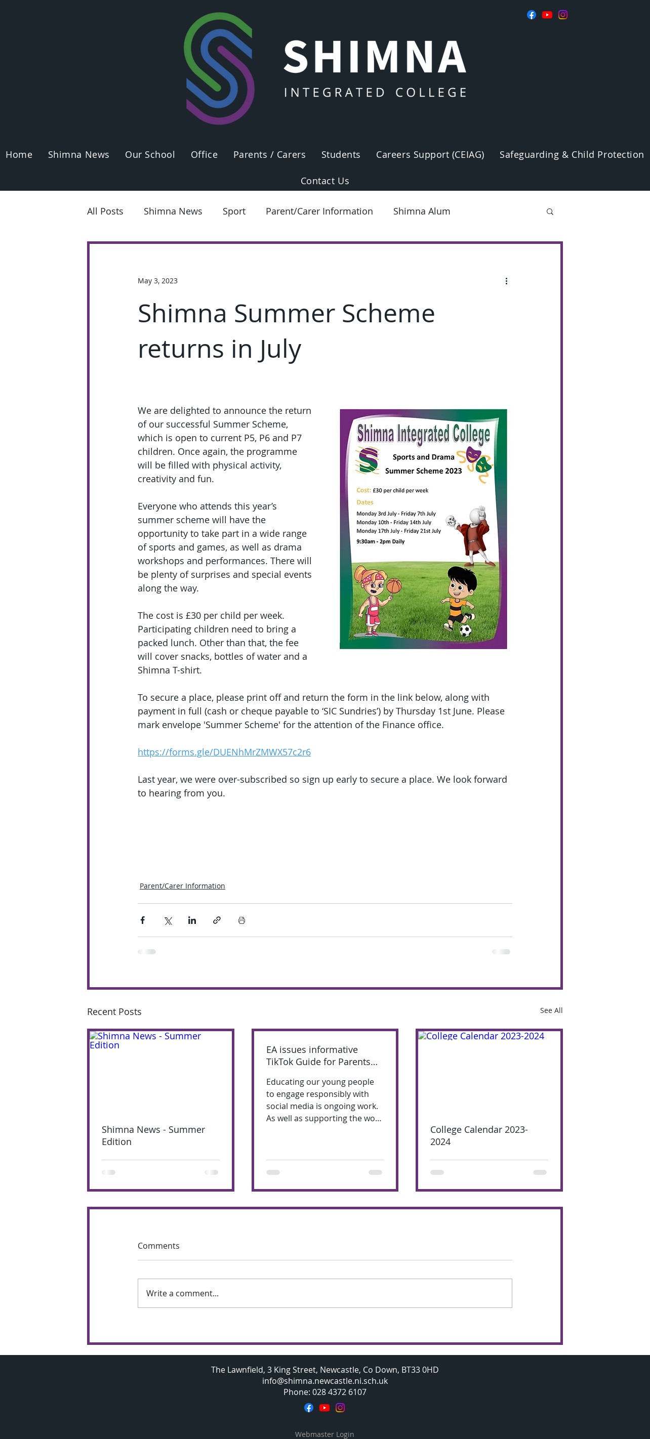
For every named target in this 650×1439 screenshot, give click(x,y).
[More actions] (506, 280)
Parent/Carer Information (319, 211)
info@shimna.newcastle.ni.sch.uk (325, 1380)
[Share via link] (217, 920)
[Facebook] (531, 15)
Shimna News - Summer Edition (153, 1135)
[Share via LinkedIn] (192, 920)
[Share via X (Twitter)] (167, 920)
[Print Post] (242, 920)
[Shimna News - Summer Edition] (161, 1071)
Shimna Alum (422, 211)
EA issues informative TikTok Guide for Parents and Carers (318, 1055)
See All (551, 1010)
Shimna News (173, 211)
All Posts (105, 211)
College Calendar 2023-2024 (479, 1135)
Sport (234, 211)
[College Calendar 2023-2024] (489, 1071)
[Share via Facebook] (142, 920)
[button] (150, 154)
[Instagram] (563, 15)
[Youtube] (547, 15)
